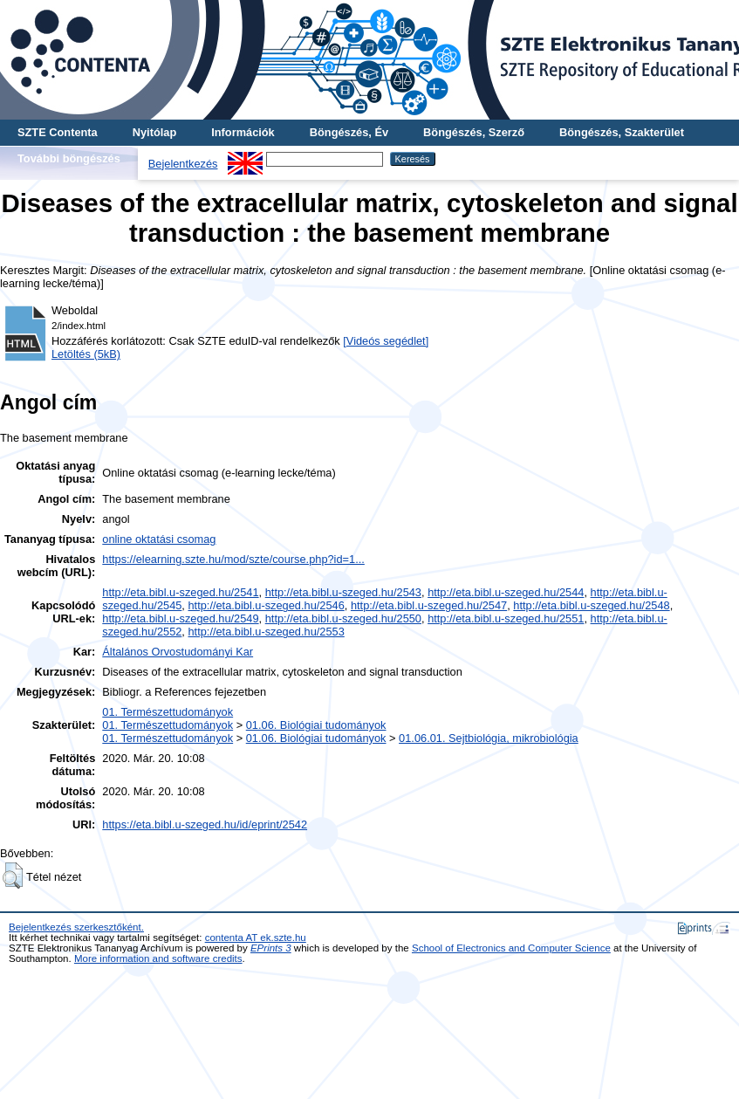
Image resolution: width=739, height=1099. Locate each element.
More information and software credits (158, 958)
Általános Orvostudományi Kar (177, 651)
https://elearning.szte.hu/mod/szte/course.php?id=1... (233, 559)
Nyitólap (154, 132)
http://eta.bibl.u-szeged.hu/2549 (180, 618)
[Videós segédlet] (385, 340)
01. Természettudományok (167, 711)
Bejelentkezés (183, 163)
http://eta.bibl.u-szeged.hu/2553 (266, 631)
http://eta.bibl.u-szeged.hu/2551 (506, 618)
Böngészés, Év (349, 132)
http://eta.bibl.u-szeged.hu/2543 (343, 592)
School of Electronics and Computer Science (511, 948)
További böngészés (68, 158)
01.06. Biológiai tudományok (316, 725)
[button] (13, 875)
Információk (243, 132)
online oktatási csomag (159, 539)
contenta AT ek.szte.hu (255, 937)
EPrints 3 (270, 948)
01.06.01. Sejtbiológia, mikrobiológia (488, 738)
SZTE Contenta (57, 132)
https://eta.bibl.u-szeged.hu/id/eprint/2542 (204, 824)
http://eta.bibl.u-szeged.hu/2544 (506, 592)
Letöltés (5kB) (85, 354)
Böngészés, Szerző (473, 132)
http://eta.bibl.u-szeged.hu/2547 (429, 605)
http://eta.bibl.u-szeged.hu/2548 (591, 605)
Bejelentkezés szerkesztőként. (76, 927)
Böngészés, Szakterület (621, 132)
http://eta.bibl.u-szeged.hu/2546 (266, 605)
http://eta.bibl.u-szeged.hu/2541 (180, 592)
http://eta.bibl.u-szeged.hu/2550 (343, 618)
